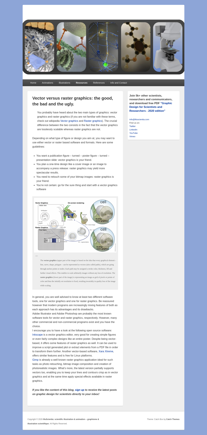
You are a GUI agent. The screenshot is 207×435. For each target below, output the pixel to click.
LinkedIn (133, 129)
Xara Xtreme (106, 351)
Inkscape (37, 334)
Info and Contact (118, 82)
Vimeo (132, 136)
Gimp (35, 359)
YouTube (133, 133)
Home (33, 82)
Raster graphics (93, 121)
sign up (79, 390)
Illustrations (64, 82)
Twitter (132, 126)
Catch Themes (173, 419)
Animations (47, 82)
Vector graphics (69, 121)
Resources (81, 82)
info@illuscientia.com (139, 119)
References (99, 82)
